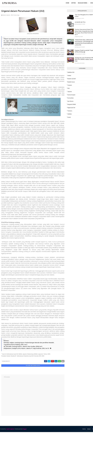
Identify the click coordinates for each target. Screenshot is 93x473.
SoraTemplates (10, 428)
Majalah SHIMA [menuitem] (82, 3)
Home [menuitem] (67, 3)
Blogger (24, 428)
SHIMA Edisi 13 (5, 361)
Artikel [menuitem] (73, 3)
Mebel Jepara (6, 15)
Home (84, 428)
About (88, 428)
